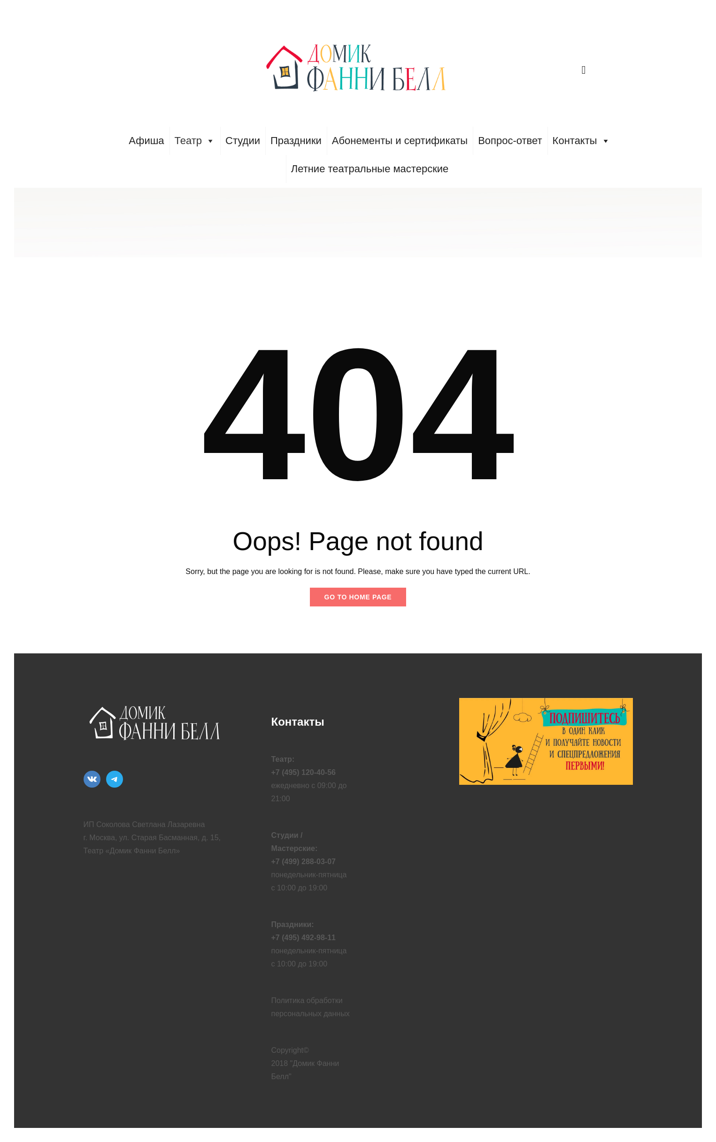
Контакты (581, 141)
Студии (242, 140)
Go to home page (358, 597)
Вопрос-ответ (510, 140)
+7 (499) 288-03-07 (303, 862)
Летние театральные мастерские (370, 169)
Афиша (146, 140)
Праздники (296, 140)
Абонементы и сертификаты (400, 140)
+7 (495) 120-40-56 (303, 772)
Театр (195, 141)
